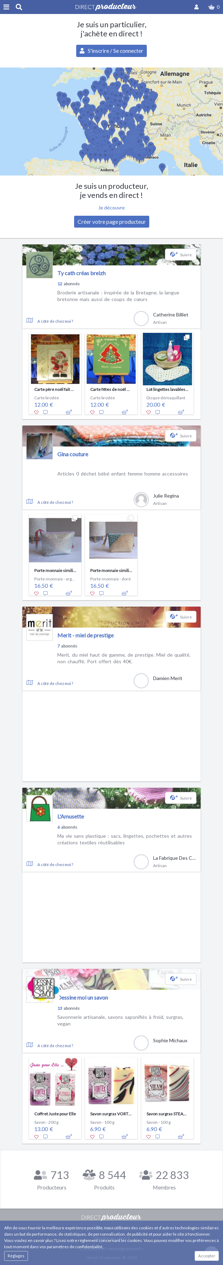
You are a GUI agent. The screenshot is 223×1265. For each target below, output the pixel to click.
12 (59, 283)
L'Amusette (70, 816)
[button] (214, 7)
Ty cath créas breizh (81, 273)
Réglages (16, 1255)
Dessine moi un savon (82, 997)
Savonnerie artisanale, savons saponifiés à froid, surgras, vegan (120, 1020)
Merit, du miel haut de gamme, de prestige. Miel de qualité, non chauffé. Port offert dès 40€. (123, 658)
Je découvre (111, 207)
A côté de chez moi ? (55, 321)
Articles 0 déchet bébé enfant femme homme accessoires (122, 474)
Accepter (206, 1255)
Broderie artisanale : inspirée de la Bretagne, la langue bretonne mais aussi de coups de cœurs (118, 296)
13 (59, 1008)
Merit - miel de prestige (85, 635)
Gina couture (72, 454)
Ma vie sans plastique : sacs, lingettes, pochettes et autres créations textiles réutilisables (124, 839)
